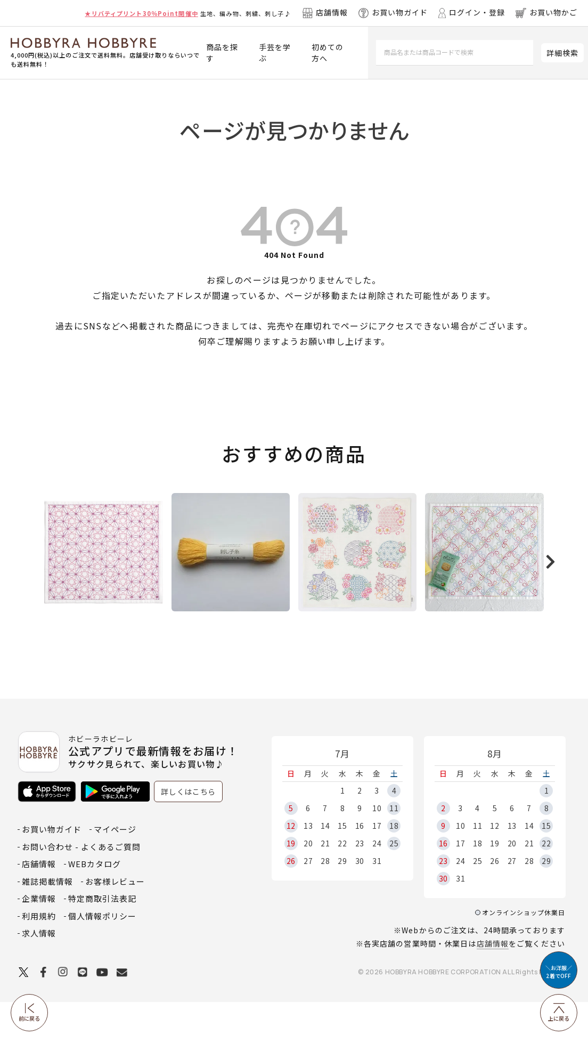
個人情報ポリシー (102, 956)
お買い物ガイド (51, 869)
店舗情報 (493, 984)
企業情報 (39, 938)
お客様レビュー (115, 921)
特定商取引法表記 (102, 938)
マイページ (115, 869)
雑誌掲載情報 (47, 921)
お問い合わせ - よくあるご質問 (81, 886)
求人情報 (39, 973)
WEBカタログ (94, 904)
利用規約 (39, 956)
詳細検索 (562, 52)
